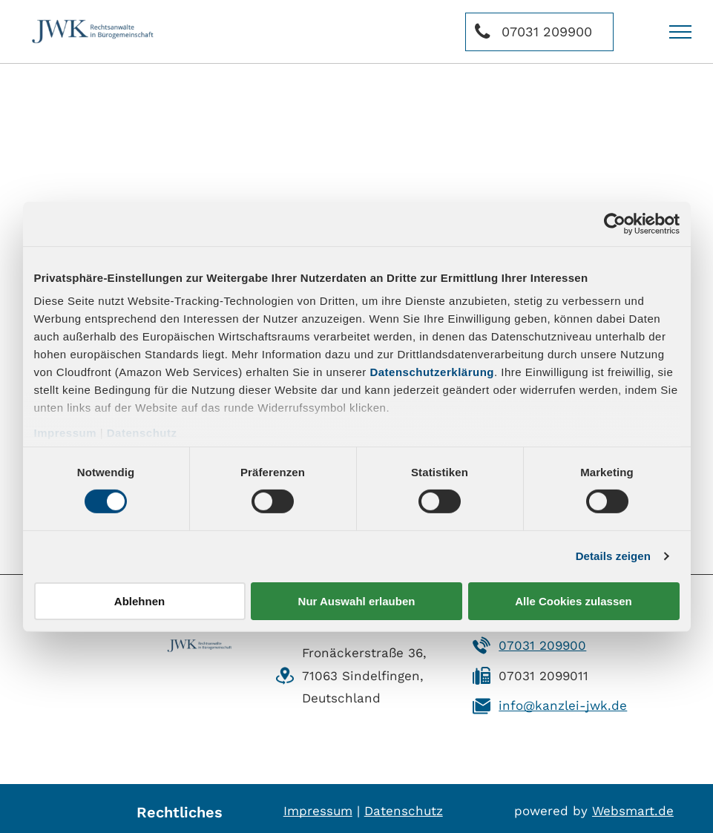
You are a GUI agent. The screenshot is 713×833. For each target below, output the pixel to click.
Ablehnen (139, 601)
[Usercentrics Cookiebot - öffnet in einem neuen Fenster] (615, 223)
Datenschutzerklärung (431, 372)
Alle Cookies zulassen (573, 601)
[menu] (680, 32)
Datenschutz (142, 433)
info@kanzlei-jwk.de (563, 705)
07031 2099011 (543, 675)
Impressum (65, 433)
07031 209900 (542, 645)
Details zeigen (613, 556)
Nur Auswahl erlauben (356, 601)
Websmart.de (633, 810)
